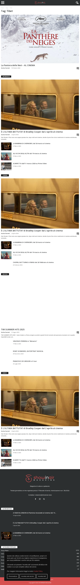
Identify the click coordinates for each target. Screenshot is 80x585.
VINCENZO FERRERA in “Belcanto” (25, 341)
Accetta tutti (42, 576)
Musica (3, 560)
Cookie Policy (38, 571)
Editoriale (4, 566)
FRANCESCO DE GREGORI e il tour (25, 361)
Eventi (3, 563)
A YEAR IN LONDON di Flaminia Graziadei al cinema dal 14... (34, 513)
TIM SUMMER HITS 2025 (13, 329)
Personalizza (13, 576)
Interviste (4, 554)
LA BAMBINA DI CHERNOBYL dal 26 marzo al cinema (31, 143)
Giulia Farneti (5, 68)
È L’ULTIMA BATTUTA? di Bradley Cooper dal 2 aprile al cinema (32, 131)
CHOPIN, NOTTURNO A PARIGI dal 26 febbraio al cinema (33, 262)
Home (2, 8)
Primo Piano (4, 550)
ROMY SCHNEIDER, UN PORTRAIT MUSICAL (28, 351)
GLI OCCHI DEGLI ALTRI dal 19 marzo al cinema (30, 153)
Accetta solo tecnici (27, 576)
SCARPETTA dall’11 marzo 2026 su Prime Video (30, 163)
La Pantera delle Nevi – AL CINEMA (18, 65)
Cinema (3, 557)
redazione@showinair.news (43, 495)
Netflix (3, 569)
